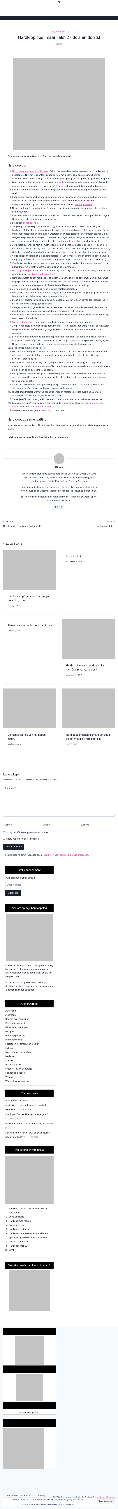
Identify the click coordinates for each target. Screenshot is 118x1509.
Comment (10, 788)
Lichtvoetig (10, 1048)
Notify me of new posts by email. (22, 838)
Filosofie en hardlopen (16, 1027)
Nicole (59, 467)
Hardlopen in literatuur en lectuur (22, 1044)
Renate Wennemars (19, 1241)
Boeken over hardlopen (17, 1019)
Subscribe (13, 893)
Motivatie (10, 1056)
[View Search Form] (59, 2)
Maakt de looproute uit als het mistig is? (25, 1123)
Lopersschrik (74, 556)
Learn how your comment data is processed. (66, 855)
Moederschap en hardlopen (19, 1052)
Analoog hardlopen (15, 1100)
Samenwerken (28, 1495)
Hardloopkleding (20, 270)
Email (46, 824)
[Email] (59, 824)
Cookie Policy (69, 1504)
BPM (11, 1250)
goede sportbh (30, 222)
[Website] (97, 824)
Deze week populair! (15, 1023)
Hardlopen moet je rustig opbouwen (30, 171)
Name (8, 824)
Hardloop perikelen (59, 32)
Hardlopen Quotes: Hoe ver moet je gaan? (26, 1114)
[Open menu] (59, 18)
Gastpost (10, 1031)
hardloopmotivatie (66, 241)
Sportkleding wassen (19, 1237)
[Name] (20, 824)
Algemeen (10, 1015)
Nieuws (9, 1060)
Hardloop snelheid (18, 1208)
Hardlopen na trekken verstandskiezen (28, 1233)
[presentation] (29, 570)
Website (85, 824)
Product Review (13, 1064)
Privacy (41, 1495)
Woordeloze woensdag (17, 1081)
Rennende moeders (15, 1073)
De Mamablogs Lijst (29, 1412)
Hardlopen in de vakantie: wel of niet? (30, 523)
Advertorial (10, 1010)
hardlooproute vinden (40, 406)
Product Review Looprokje (18, 1068)
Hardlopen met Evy (18, 1246)
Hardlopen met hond (19, 1229)
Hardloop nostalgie (88, 523)
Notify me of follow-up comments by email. (28, 832)
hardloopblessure (83, 204)
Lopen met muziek (21, 322)
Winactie (9, 1077)
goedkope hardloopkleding (40, 274)
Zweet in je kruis (17, 1225)
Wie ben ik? (12, 1495)
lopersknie (58, 182)
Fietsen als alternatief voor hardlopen (30, 625)
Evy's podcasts (16, 1216)
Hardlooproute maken (20, 1221)
